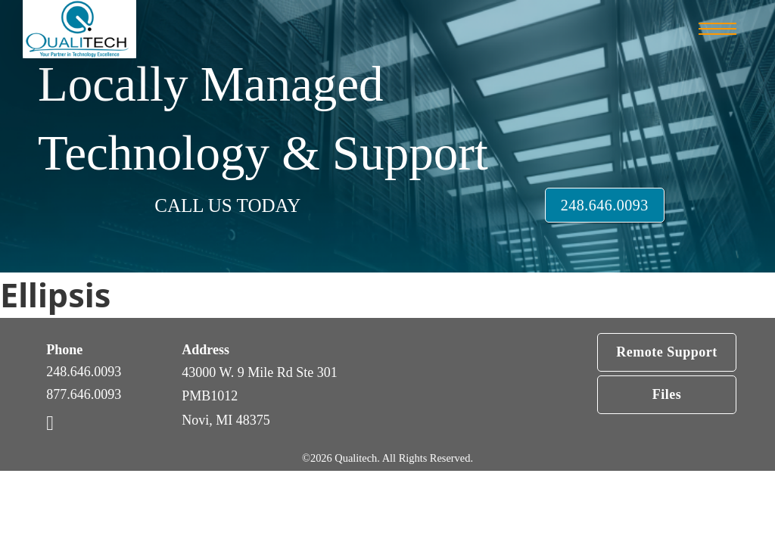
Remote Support (666, 352)
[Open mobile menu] (717, 29)
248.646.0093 (605, 205)
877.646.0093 (83, 394)
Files (667, 394)
